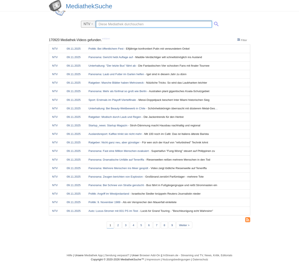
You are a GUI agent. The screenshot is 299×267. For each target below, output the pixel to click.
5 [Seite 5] (141, 225)
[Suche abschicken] (215, 23)
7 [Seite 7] (156, 225)
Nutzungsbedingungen (176, 259)
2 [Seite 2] (118, 225)
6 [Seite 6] (149, 225)
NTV (88, 24)
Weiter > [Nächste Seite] (184, 225)
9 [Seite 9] (172, 225)
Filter (242, 39)
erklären (106, 38)
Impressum (153, 259)
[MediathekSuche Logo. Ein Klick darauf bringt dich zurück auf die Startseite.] (57, 8)
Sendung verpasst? (117, 255)
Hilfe (69, 255)
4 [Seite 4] (133, 225)
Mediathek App (93, 255)
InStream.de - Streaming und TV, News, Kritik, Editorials (197, 255)
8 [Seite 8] (164, 225)
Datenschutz (200, 259)
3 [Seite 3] (125, 225)
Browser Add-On (150, 255)
